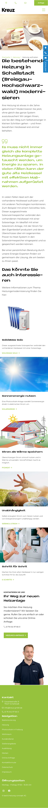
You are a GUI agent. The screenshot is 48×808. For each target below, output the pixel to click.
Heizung (16, 57)
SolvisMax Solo (10, 353)
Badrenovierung (9, 720)
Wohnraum (7, 734)
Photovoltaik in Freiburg (12, 729)
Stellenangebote (9, 744)
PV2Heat (6, 468)
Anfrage (41, 3)
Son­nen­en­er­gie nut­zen (19, 396)
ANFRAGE (45, 66)
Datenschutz (7, 767)
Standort (6, 3)
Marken (5, 753)
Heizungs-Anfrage (15, 635)
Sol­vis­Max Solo (12, 340)
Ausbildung (7, 748)
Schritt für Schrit (14, 567)
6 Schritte (7, 580)
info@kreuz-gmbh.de (25, 3)
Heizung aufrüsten (30, 57)
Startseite (6, 57)
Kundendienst (8, 739)
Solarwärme (8, 409)
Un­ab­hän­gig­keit (13, 511)
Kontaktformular (9, 762)
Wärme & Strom (9, 524)
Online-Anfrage (8, 758)
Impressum (7, 772)
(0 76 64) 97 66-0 (16, 3)
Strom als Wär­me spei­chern (22, 452)
